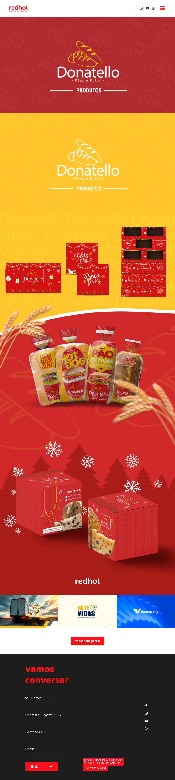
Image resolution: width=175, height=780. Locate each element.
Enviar (41, 766)
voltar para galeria (87, 641)
